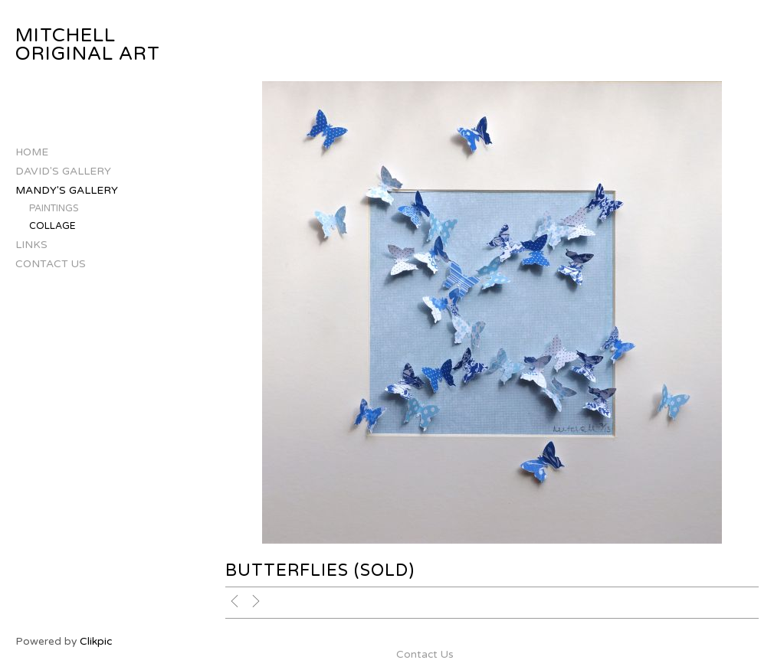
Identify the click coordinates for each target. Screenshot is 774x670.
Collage (52, 226)
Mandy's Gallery (66, 190)
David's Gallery (63, 171)
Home (31, 152)
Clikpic (96, 641)
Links (31, 244)
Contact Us (50, 263)
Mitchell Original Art (87, 45)
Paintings (54, 208)
